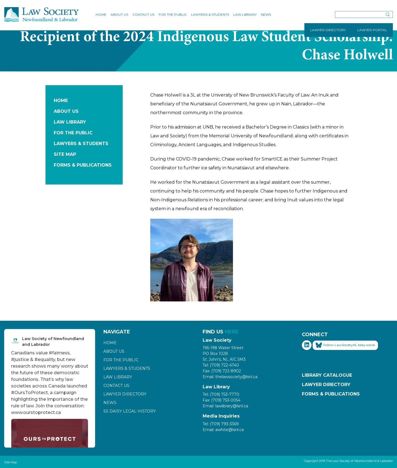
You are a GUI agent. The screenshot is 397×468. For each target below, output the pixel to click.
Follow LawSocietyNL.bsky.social (345, 345)
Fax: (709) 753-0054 (221, 400)
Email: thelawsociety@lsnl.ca (230, 376)
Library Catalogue (327, 375)
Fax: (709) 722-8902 (222, 370)
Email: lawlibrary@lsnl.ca (225, 405)
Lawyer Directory (124, 394)
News (266, 14)
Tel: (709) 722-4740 (221, 365)
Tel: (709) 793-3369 (221, 423)
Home (101, 14)
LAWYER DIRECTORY (328, 30)
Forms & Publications (83, 165)
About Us (119, 14)
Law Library (245, 14)
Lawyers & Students (210, 14)
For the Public (173, 14)
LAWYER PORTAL (372, 30)
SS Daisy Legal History (129, 411)
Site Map (65, 154)
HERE (232, 332)
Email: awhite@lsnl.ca (223, 429)
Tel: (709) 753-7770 (221, 394)
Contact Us (143, 14)
